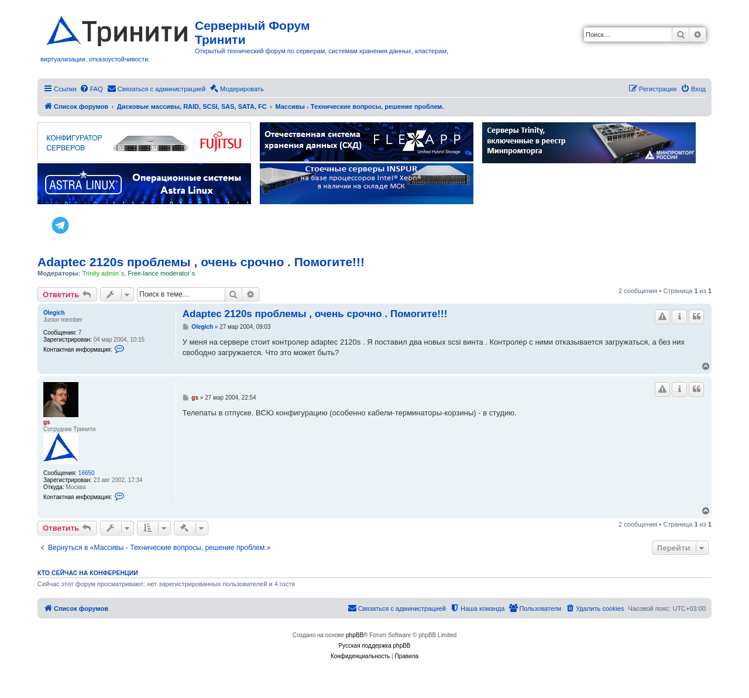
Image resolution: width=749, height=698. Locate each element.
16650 (86, 473)
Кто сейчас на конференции (87, 572)
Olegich (54, 313)
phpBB (354, 635)
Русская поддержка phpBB (374, 645)
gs (46, 422)
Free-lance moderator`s (161, 273)
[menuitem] (91, 89)
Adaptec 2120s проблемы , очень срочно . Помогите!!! (201, 262)
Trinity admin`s (103, 273)
